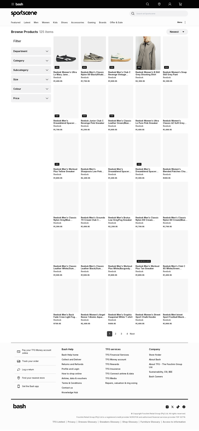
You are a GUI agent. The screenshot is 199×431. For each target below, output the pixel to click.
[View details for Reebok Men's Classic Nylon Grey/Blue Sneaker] (66, 200)
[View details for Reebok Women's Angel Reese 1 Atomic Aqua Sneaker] (93, 297)
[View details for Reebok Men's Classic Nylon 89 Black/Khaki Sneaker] (93, 54)
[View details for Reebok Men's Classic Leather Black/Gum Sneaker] (93, 248)
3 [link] (116, 335)
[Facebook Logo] (184, 409)
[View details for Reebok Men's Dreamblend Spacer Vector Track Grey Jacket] (66, 103)
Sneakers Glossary (109, 423)
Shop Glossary (130, 423)
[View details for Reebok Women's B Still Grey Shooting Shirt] (148, 54)
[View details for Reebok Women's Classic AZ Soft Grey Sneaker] (175, 103)
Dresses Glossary (87, 423)
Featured (15, 22)
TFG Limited (58, 423)
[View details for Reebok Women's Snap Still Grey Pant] (175, 54)
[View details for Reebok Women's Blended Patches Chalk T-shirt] (175, 151)
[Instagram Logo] (167, 409)
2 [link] (110, 335)
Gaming (92, 22)
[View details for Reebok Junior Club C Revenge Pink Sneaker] (93, 103)
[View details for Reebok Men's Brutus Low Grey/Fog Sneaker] (120, 200)
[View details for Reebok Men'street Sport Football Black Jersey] (175, 297)
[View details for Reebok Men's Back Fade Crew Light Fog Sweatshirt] (66, 297)
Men (36, 22)
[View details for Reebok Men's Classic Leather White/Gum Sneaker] (66, 248)
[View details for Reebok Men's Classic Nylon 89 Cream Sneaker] (148, 200)
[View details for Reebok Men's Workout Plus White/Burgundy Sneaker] (120, 248)
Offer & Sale (116, 22)
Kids (55, 22)
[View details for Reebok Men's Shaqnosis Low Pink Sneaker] (93, 151)
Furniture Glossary (150, 423)
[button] (159, 4)
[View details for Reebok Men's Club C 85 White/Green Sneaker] (175, 248)
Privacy (71, 423)
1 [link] (104, 335)
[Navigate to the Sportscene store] (24, 13)
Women (46, 22)
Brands (102, 22)
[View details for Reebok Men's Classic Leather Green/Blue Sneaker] (120, 103)
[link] (132, 335)
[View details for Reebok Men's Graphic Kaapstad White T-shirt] (120, 297)
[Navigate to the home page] (19, 4)
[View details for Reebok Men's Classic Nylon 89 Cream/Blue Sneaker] (175, 200)
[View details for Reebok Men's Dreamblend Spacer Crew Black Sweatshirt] (120, 151)
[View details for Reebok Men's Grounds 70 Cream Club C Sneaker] (93, 200)
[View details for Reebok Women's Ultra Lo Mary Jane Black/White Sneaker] (66, 54)
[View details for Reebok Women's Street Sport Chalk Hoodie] (148, 297)
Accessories (77, 22)
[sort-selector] (177, 32)
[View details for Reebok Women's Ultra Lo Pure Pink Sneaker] (148, 103)
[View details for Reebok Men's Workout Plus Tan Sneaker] (148, 248)
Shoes (64, 22)
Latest (27, 22)
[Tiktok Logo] (178, 409)
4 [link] (122, 335)
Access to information (174, 423)
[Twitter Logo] (172, 409)
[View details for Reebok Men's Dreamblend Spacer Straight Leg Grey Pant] (148, 151)
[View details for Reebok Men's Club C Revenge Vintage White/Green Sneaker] (120, 54)
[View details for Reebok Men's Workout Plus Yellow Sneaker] (66, 151)
